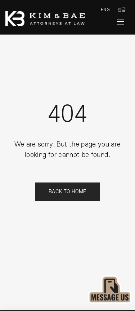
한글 (122, 9)
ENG (105, 9)
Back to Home (67, 191)
